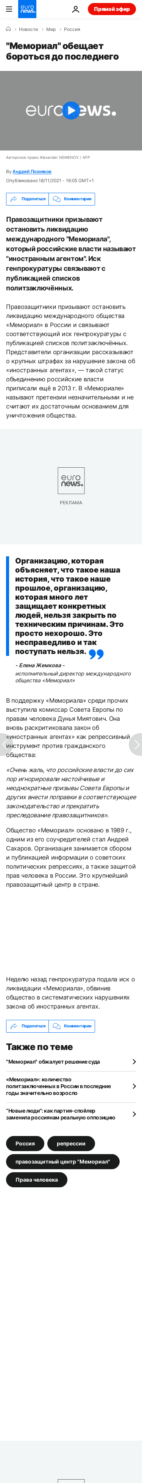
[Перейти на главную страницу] (27, 9)
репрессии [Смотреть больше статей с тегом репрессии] (71, 1143)
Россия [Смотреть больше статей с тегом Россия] (25, 1143)
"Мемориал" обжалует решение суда (53, 1061)
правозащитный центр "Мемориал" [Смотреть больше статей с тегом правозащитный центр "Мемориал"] (63, 1161)
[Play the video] (71, 110)
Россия (72, 29)
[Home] (8, 29)
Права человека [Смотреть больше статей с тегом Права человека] (37, 1179)
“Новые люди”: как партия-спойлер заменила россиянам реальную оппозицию (60, 1114)
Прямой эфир (112, 9)
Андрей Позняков (31, 171)
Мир (51, 29)
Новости (28, 29)
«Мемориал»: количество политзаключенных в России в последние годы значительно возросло (58, 1086)
